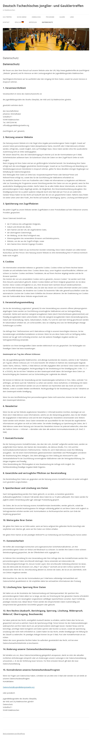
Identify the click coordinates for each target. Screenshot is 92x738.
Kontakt (6, 22)
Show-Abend (21, 17)
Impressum (33, 22)
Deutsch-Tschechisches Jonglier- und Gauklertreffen (43, 6)
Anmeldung (36, 17)
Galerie (62, 17)
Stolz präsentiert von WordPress (14, 734)
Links (72, 17)
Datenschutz (47, 22)
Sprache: (19, 22)
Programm (50, 17)
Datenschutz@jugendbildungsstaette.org (18, 687)
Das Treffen (7, 17)
